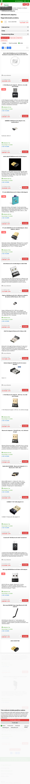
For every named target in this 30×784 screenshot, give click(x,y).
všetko (21, 43)
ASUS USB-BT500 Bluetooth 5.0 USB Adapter (15, 156)
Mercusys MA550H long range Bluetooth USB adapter (15, 605)
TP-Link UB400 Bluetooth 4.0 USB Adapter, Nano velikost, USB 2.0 (15, 228)
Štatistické (17, 725)
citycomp (8, 4)
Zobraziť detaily (26, 726)
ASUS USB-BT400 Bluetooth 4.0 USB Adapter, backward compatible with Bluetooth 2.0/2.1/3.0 (15, 53)
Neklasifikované (14, 727)
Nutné (4, 725)
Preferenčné (10, 725)
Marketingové (6, 727)
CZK (28, 1)
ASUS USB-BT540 (15, 641)
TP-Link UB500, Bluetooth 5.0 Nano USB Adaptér (15, 192)
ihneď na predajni (13, 43)
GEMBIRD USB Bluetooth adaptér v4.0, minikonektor (15, 121)
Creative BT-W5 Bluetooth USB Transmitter (15, 537)
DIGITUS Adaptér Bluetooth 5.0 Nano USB (15, 331)
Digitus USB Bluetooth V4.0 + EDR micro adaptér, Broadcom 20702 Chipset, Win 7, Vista (15, 296)
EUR (25, 1)
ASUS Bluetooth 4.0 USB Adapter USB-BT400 (15, 263)
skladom (4, 43)
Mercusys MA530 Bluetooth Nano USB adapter (15, 569)
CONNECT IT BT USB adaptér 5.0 (15, 502)
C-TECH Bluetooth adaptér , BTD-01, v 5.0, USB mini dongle (15, 85)
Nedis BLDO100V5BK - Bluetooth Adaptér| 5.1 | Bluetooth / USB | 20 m (15, 466)
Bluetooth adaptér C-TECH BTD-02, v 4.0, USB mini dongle (15, 431)
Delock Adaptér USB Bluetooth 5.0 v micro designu (15, 363)
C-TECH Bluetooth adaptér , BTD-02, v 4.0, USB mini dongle (15, 395)
